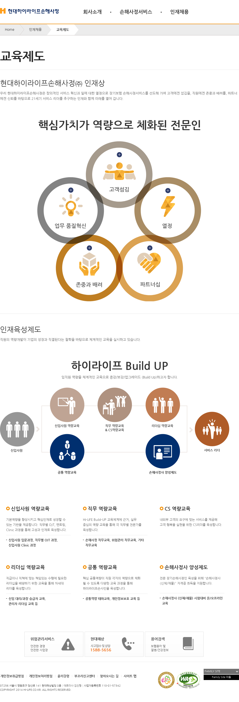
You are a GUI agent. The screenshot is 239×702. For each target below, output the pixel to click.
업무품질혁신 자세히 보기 (71, 211)
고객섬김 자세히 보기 (119, 174)
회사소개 (92, 12)
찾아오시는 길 (109, 676)
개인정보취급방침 (12, 676)
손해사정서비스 (136, 12)
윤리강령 (63, 676)
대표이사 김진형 (72, 685)
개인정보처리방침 (40, 676)
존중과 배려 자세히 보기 (89, 268)
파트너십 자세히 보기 (150, 268)
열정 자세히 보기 (168, 211)
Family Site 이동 (221, 677)
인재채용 (179, 12)
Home (9, 29)
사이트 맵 (130, 676)
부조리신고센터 (84, 676)
